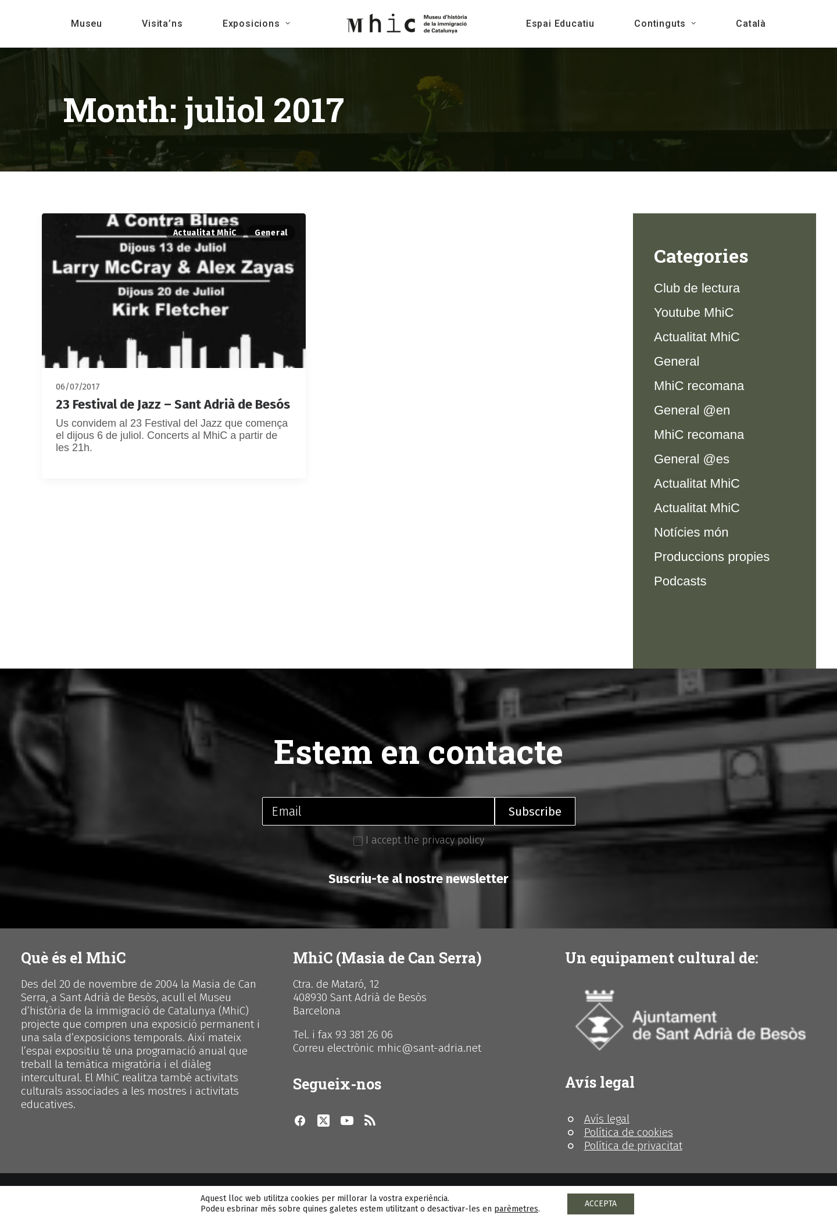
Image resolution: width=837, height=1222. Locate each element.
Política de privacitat (633, 1145)
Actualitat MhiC (205, 233)
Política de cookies (628, 1132)
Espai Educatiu (560, 23)
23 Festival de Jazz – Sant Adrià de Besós (173, 404)
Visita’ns (162, 23)
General (271, 233)
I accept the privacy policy (418, 840)
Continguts (665, 23)
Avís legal (606, 1118)
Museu (86, 23)
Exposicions (256, 23)
